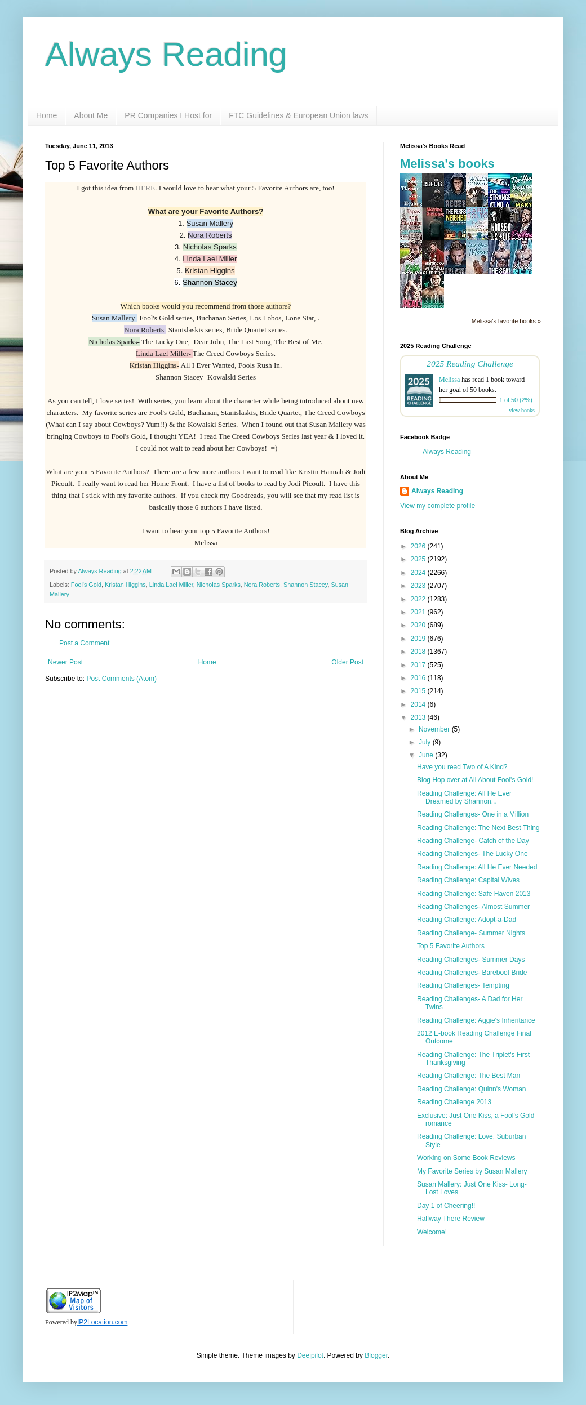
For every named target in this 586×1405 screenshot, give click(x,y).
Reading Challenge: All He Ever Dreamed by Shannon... (464, 797)
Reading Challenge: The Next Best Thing (478, 828)
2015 (419, 691)
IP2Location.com (102, 1322)
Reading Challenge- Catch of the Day (473, 841)
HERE (145, 188)
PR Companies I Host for (168, 115)
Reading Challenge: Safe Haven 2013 (473, 894)
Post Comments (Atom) (121, 679)
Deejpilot (310, 1355)
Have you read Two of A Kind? (462, 767)
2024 (419, 573)
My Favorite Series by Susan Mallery (472, 1171)
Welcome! (432, 1232)
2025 (419, 559)
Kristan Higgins (125, 584)
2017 (419, 665)
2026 (419, 546)
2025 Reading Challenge (470, 363)
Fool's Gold (86, 584)
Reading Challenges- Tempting (463, 985)
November (435, 729)
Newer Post (65, 662)
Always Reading (166, 54)
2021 (419, 612)
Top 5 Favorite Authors (451, 946)
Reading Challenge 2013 (454, 1102)
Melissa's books (447, 164)
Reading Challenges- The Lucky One (472, 854)
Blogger (376, 1355)
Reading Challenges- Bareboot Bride (472, 972)
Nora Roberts (262, 584)
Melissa (449, 379)
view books (522, 410)
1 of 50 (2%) (515, 399)
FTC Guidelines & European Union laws (298, 115)
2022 (419, 599)
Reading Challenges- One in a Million (473, 814)
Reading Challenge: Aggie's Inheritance (476, 1020)
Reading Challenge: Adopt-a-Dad (466, 920)
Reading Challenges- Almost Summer (473, 907)
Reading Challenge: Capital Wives (468, 880)
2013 (419, 717)
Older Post (347, 662)
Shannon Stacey (305, 584)
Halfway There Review (451, 1219)
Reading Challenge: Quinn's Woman (471, 1089)
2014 (419, 704)
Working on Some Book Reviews (466, 1158)
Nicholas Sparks (219, 584)
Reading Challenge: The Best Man (468, 1076)
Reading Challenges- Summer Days (471, 960)
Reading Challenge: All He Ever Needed (477, 867)
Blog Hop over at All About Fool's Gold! (475, 780)
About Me (91, 115)
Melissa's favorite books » (506, 321)
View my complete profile (437, 506)
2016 (419, 678)
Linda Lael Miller (171, 584)
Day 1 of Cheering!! (446, 1206)
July (426, 742)
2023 (419, 586)
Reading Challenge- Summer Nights (471, 933)
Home (46, 115)
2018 (419, 651)
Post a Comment (84, 643)
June (427, 755)
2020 (419, 625)
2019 (419, 639)
